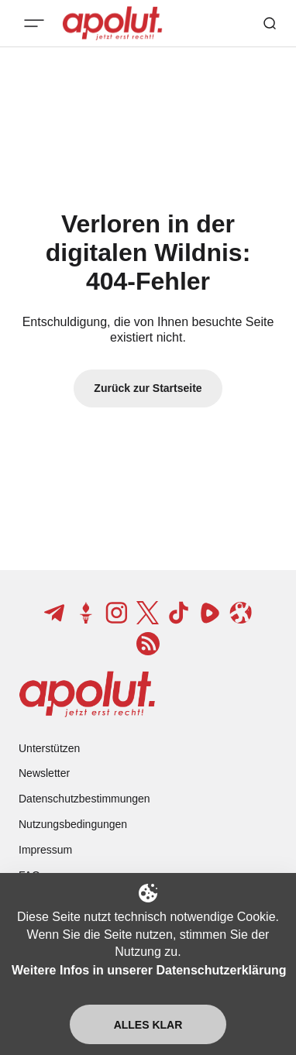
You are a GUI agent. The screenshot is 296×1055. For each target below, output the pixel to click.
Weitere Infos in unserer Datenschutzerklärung (149, 970)
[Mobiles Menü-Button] (34, 23)
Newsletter (44, 773)
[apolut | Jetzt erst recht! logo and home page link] (87, 694)
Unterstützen (49, 748)
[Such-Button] (269, 23)
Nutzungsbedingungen (73, 824)
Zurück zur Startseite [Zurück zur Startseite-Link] (147, 388)
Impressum (45, 850)
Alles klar (148, 1025)
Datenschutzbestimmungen (84, 798)
